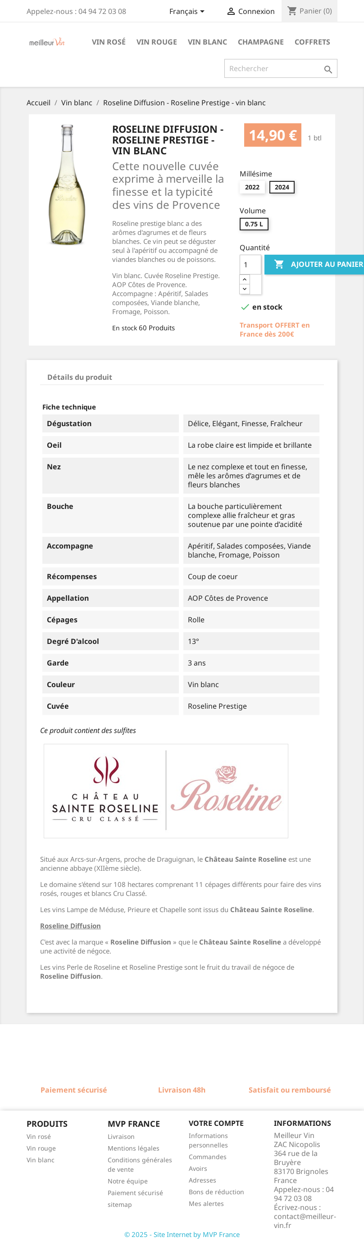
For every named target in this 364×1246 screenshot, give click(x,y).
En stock (124, 328)
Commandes (208, 1156)
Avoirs (198, 1168)
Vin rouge (156, 42)
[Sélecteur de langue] (188, 12)
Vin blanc (207, 42)
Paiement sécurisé (135, 1192)
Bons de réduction (216, 1192)
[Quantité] (250, 264)
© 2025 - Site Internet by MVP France (182, 1234)
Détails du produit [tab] (79, 377)
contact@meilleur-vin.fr (305, 1220)
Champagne (261, 42)
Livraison (121, 1136)
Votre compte (216, 1123)
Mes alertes (206, 1203)
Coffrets (312, 42)
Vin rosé (109, 42)
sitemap (120, 1204)
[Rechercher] (280, 68)
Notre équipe (128, 1181)
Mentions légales (133, 1148)
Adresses (202, 1180)
